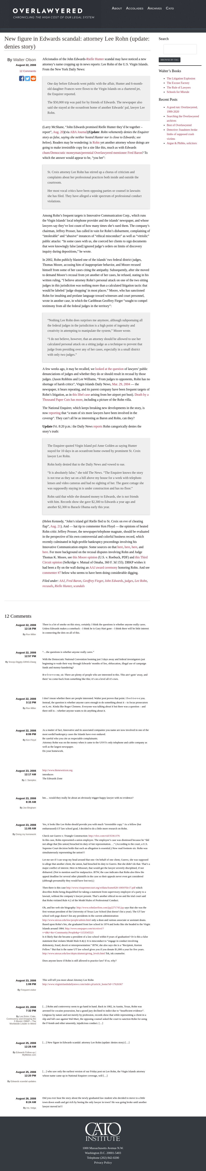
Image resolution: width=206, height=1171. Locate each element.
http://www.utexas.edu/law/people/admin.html (66, 919)
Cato (170, 8)
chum (46, 152)
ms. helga (31, 1108)
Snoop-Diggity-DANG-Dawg (22, 662)
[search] (176, 49)
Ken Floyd (31, 740)
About (117, 8)
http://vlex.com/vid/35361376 (104, 835)
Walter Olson (24, 60)
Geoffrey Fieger (93, 580)
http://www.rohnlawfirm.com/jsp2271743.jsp (100, 907)
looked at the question (109, 369)
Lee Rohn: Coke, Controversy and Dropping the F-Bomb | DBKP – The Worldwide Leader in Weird (21, 1020)
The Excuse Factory (178, 82)
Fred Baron (135, 152)
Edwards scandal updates (23, 1081)
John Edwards (114, 580)
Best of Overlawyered (179, 125)
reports (97, 426)
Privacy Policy (103, 1162)
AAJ (62, 580)
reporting (55, 413)
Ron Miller (31, 634)
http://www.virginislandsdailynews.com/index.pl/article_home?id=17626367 (82, 984)
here (120, 547)
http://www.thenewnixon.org (57, 770)
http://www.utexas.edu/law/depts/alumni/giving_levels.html (73, 953)
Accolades (134, 8)
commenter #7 (51, 572)
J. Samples (30, 780)
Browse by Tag (169, 60)
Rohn (96, 142)
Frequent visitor (28, 990)
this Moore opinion (85, 557)
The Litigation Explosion (181, 78)
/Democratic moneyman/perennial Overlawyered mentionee (89, 152)
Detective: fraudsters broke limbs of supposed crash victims (182, 134)
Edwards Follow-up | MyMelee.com (26, 1053)
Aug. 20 (58, 132)
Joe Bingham (29, 807)
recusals (47, 586)
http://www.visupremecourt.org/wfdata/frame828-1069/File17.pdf (100, 887)
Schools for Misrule (178, 91)
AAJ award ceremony (103, 567)
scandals (79, 586)
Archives (154, 8)
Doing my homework (26, 834)
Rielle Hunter (95, 59)
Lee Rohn (141, 580)
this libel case (81, 394)
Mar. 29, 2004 (121, 384)
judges (129, 580)
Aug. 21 (55, 526)
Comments (28, 71)
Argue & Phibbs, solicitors (182, 143)
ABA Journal (78, 132)
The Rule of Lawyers (179, 87)
